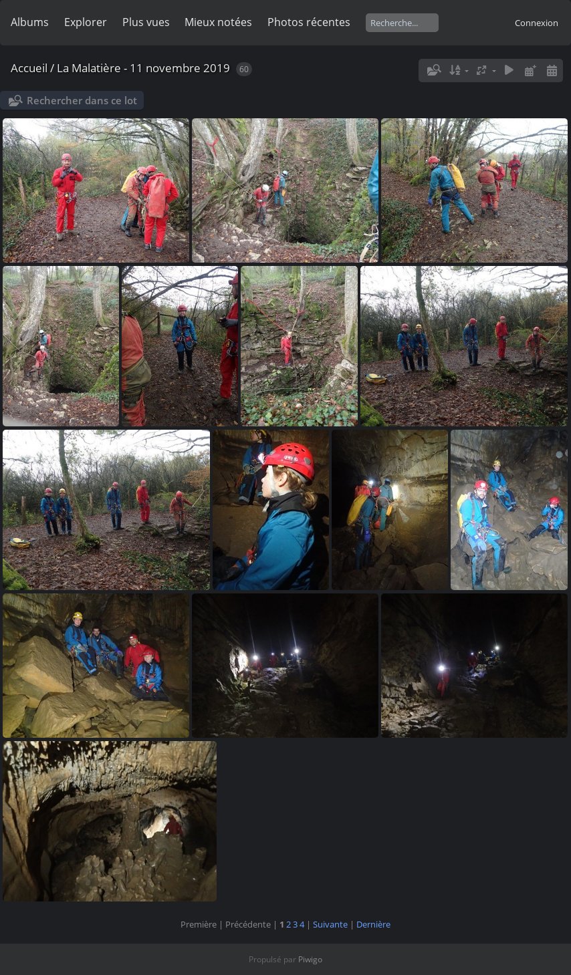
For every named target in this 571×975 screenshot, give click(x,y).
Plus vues (146, 22)
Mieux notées (218, 22)
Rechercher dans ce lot (82, 100)
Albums (30, 22)
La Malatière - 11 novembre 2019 (143, 68)
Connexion (536, 23)
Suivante (330, 924)
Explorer (85, 22)
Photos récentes (308, 22)
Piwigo (310, 959)
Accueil (29, 68)
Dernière (373, 924)
